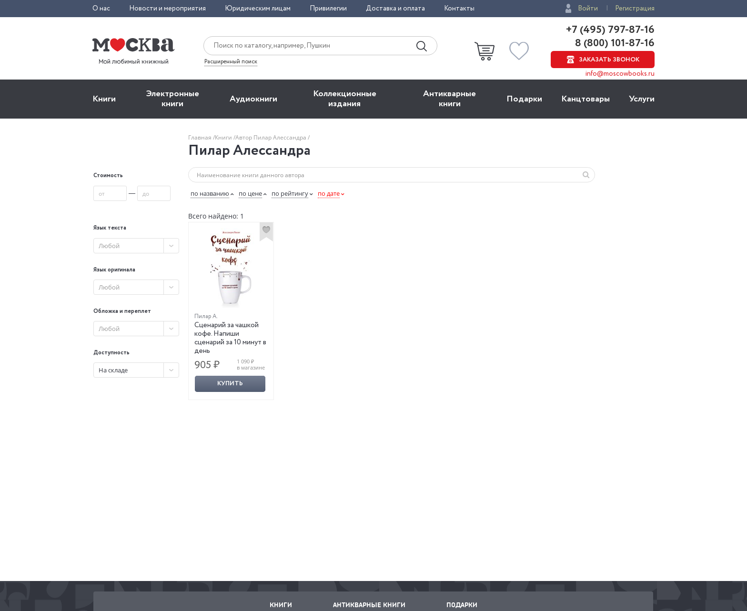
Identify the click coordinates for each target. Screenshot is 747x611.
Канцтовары (585, 99)
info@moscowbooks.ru (620, 74)
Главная (200, 137)
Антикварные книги (449, 99)
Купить (230, 383)
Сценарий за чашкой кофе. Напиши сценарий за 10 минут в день (230, 338)
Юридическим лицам (258, 8)
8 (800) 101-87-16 (614, 43)
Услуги (642, 99)
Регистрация (635, 8)
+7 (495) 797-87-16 (610, 30)
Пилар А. (206, 316)
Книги (104, 99)
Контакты (459, 8)
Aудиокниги (253, 99)
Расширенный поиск (230, 62)
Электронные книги (172, 99)
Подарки (524, 99)
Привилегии (328, 8)
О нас (101, 8)
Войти (588, 8)
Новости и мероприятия (167, 8)
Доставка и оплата (395, 8)
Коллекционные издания (344, 99)
